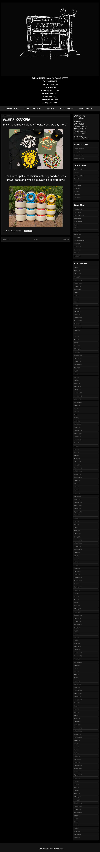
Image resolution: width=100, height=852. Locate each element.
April (75, 267)
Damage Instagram (79, 148)
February (76, 273)
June (75, 299)
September (77, 289)
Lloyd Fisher (77, 197)
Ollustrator (50, 848)
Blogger (61, 848)
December (76, 280)
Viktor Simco (77, 246)
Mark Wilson (77, 256)
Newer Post (6, 239)
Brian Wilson (77, 253)
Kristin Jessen (77, 228)
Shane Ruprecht (78, 221)
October (76, 286)
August (76, 292)
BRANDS (50, 108)
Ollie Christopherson (79, 215)
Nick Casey (77, 182)
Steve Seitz (77, 188)
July (75, 295)
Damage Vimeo (78, 152)
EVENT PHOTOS (85, 108)
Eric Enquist (77, 243)
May (75, 302)
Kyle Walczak (77, 185)
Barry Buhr (77, 237)
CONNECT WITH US (33, 108)
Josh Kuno (76, 172)
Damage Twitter (78, 155)
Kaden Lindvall (78, 169)
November (77, 283)
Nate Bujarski (77, 212)
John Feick (76, 191)
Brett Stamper (77, 218)
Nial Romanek (77, 231)
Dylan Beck (77, 194)
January (76, 277)
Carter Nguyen (78, 179)
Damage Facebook (79, 158)
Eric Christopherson (79, 240)
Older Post (66, 239)
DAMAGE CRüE (66, 108)
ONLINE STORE (12, 108)
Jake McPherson (78, 209)
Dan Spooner (77, 234)
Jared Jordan (77, 250)
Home (36, 239)
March (75, 270)
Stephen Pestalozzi (79, 176)
